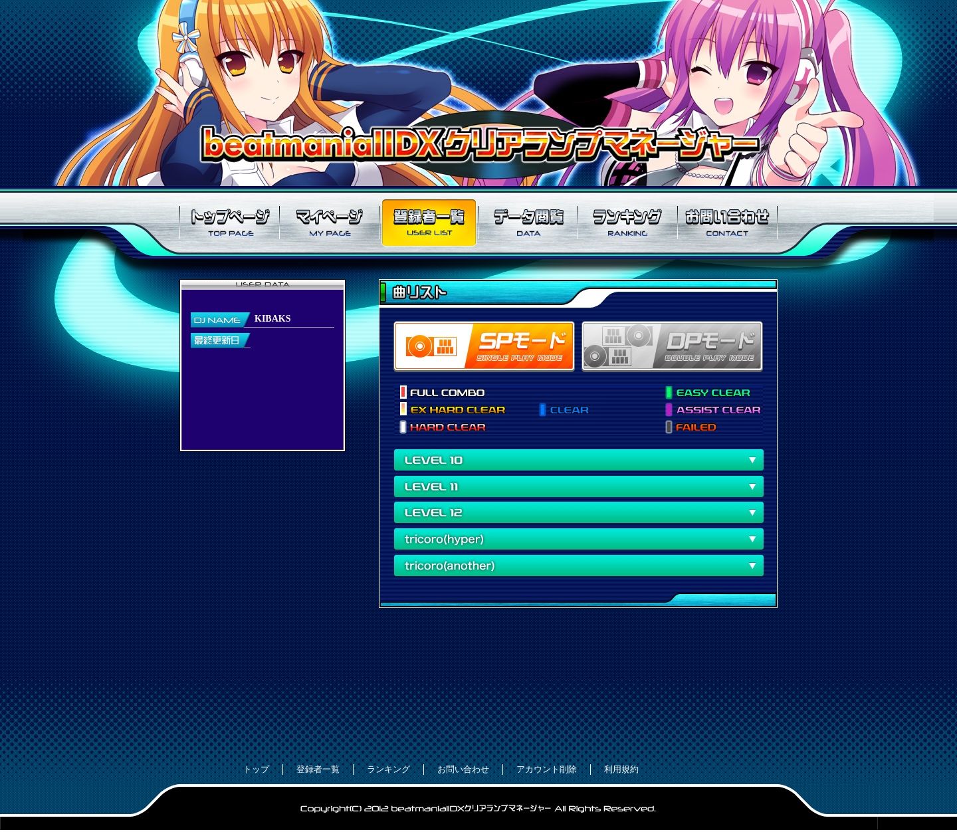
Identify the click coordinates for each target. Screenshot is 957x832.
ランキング (628, 223)
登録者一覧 (428, 223)
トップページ (229, 223)
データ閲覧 (528, 223)
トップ (256, 769)
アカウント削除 (546, 769)
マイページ (329, 223)
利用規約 (621, 769)
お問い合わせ (728, 223)
